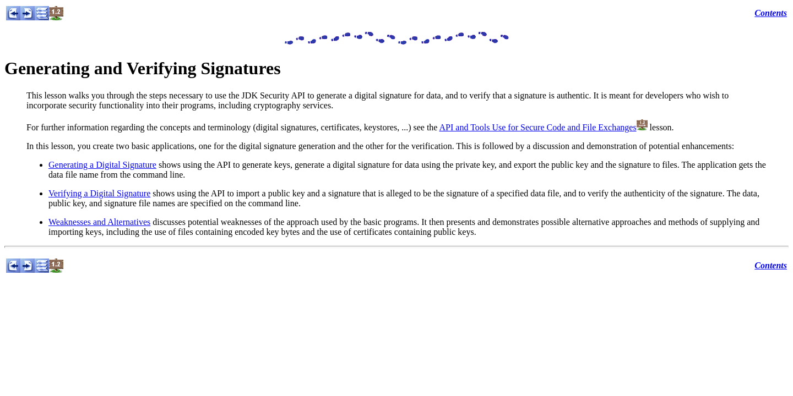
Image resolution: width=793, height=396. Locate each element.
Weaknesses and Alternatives (99, 222)
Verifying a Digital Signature (99, 193)
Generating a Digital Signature (102, 164)
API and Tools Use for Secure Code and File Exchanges (538, 127)
